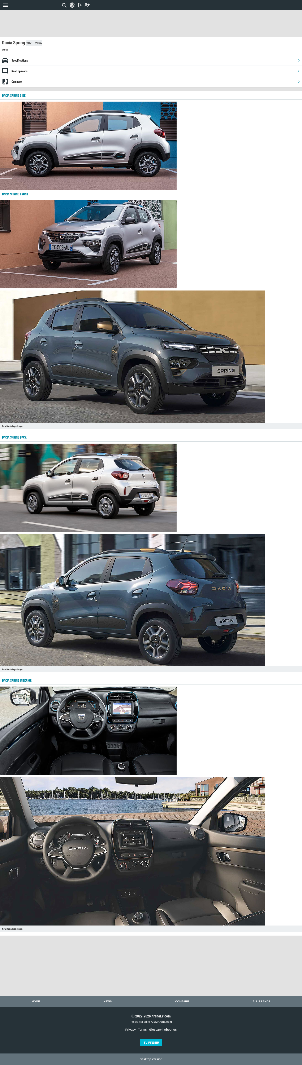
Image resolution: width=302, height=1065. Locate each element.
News (108, 1001)
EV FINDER (151, 1042)
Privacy (130, 1029)
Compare (156, 81)
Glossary (155, 1029)
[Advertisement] (151, 23)
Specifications (156, 60)
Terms (142, 1029)
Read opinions (156, 71)
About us (170, 1029)
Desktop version (151, 1059)
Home (36, 1001)
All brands (261, 1001)
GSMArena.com (161, 1021)
